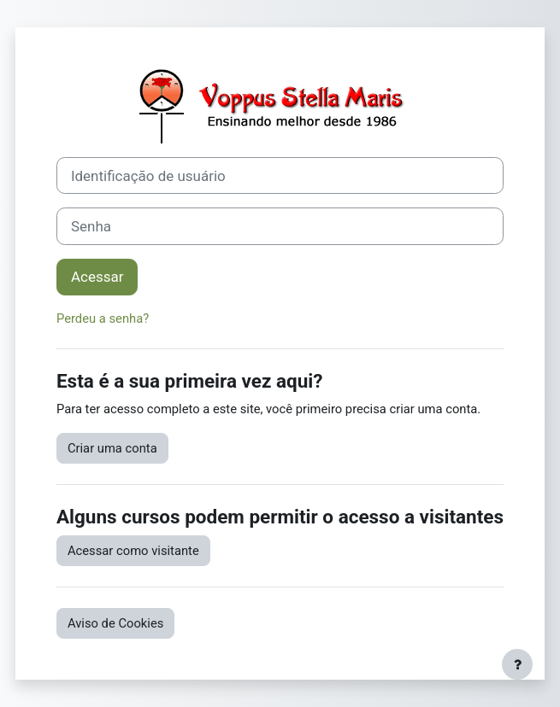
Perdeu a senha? (102, 318)
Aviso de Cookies (115, 623)
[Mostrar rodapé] (517, 664)
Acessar (97, 276)
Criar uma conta (112, 448)
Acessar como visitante (133, 550)
